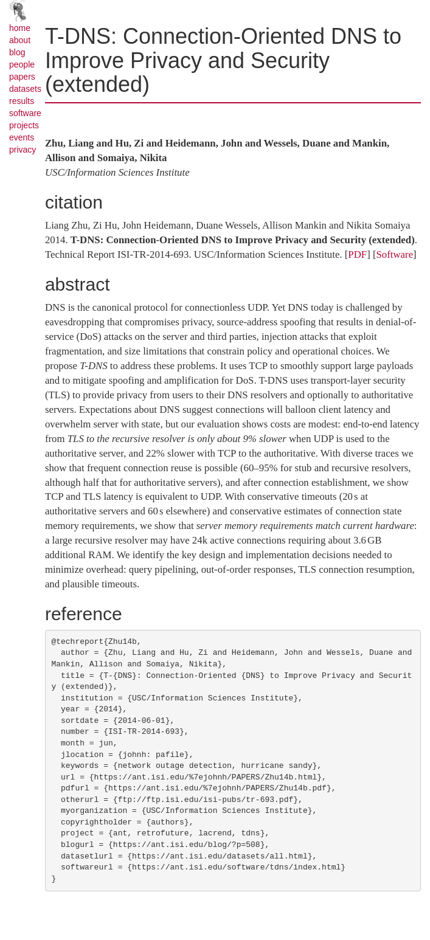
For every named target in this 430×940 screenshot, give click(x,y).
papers (22, 76)
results (21, 101)
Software (395, 254)
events (21, 137)
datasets (25, 89)
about (19, 40)
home (19, 28)
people (22, 64)
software (25, 113)
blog (17, 52)
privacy (22, 149)
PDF (357, 254)
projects (24, 125)
